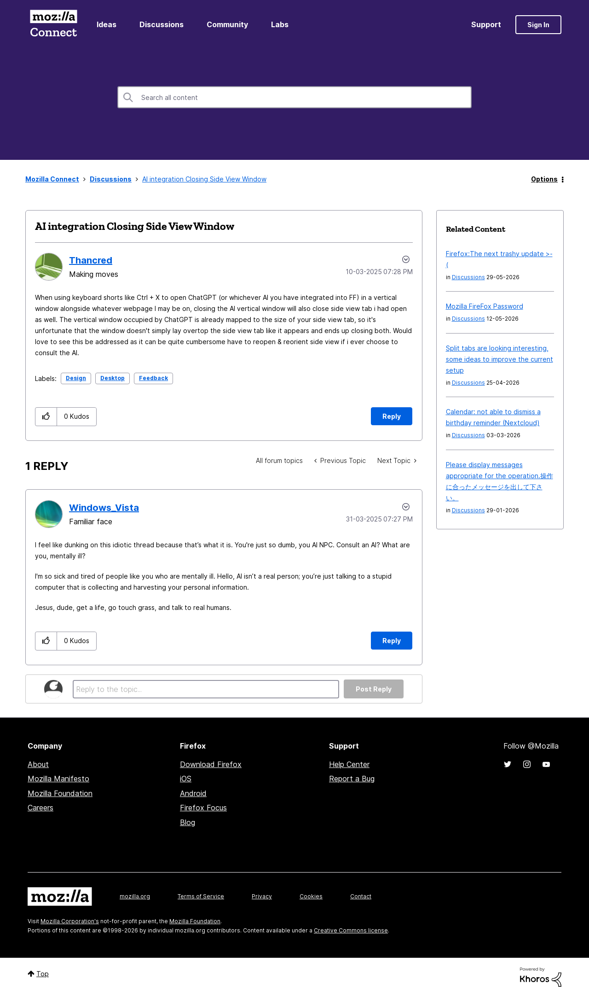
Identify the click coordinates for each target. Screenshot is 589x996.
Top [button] (42, 974)
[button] (46, 417)
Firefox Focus (203, 807)
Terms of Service (201, 896)
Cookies (311, 896)
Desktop (112, 378)
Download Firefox (211, 764)
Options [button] (544, 179)
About (38, 764)
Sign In (538, 25)
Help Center (349, 764)
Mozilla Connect (53, 25)
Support (486, 24)
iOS (185, 778)
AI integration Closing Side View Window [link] (204, 179)
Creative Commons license (351, 930)
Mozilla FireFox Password (484, 306)
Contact (360, 896)
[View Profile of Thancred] (90, 260)
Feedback (153, 378)
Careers (40, 807)
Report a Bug (352, 778)
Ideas (106, 24)
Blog (187, 822)
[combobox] (294, 97)
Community (227, 24)
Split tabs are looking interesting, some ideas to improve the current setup (499, 359)
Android (193, 793)
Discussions (161, 24)
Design (76, 378)
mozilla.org (135, 896)
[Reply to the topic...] (206, 689)
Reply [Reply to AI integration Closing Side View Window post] (391, 416)
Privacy (262, 896)
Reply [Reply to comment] (391, 640)
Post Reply (374, 689)
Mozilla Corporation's (69, 921)
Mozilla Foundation (60, 793)
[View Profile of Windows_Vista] (104, 507)
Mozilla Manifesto (58, 778)
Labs (280, 24)
